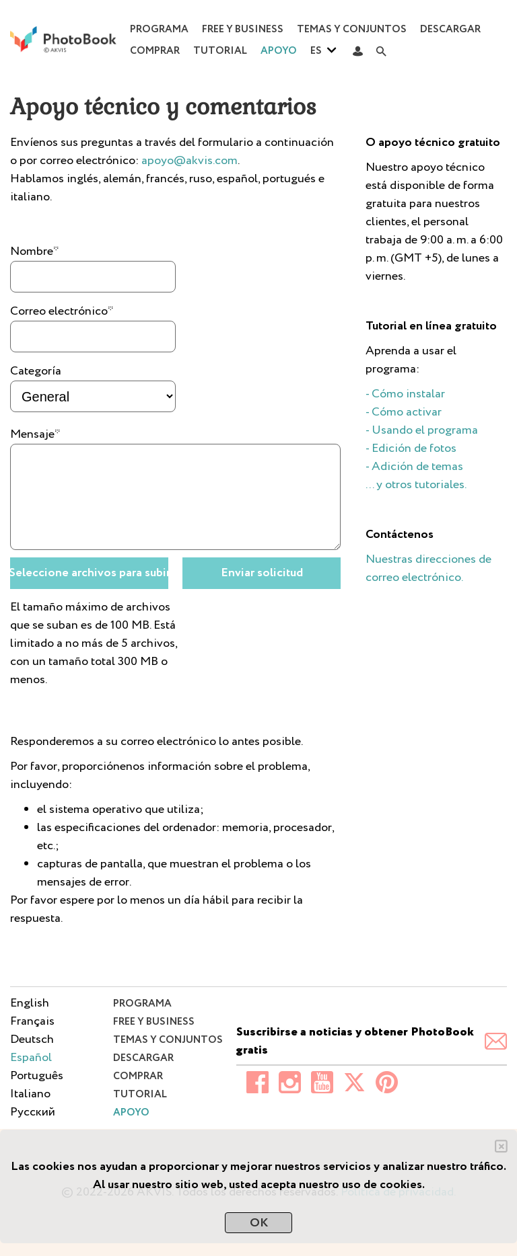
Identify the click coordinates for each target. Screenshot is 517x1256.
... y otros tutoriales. (416, 485)
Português (36, 1076)
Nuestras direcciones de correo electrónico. (428, 568)
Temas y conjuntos (352, 29)
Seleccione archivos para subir (89, 573)
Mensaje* (35, 434)
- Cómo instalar (405, 394)
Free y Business (242, 29)
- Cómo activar (404, 412)
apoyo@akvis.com (189, 160)
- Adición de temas (414, 466)
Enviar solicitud (262, 573)
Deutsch (32, 1039)
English (29, 1003)
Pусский (32, 1112)
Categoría (35, 371)
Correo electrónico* (62, 311)
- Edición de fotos (411, 448)
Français (32, 1021)
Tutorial (220, 51)
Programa (159, 29)
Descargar (450, 29)
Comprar (155, 51)
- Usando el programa (422, 430)
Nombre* (34, 251)
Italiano (30, 1094)
